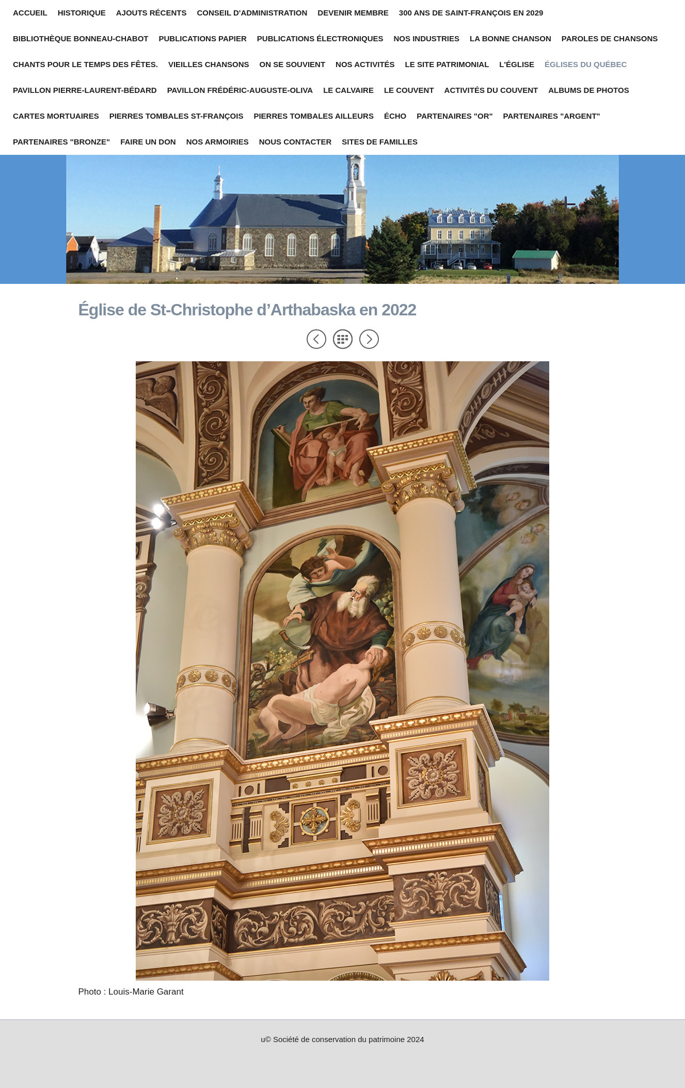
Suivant (369, 339)
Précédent (316, 339)
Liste (343, 339)
